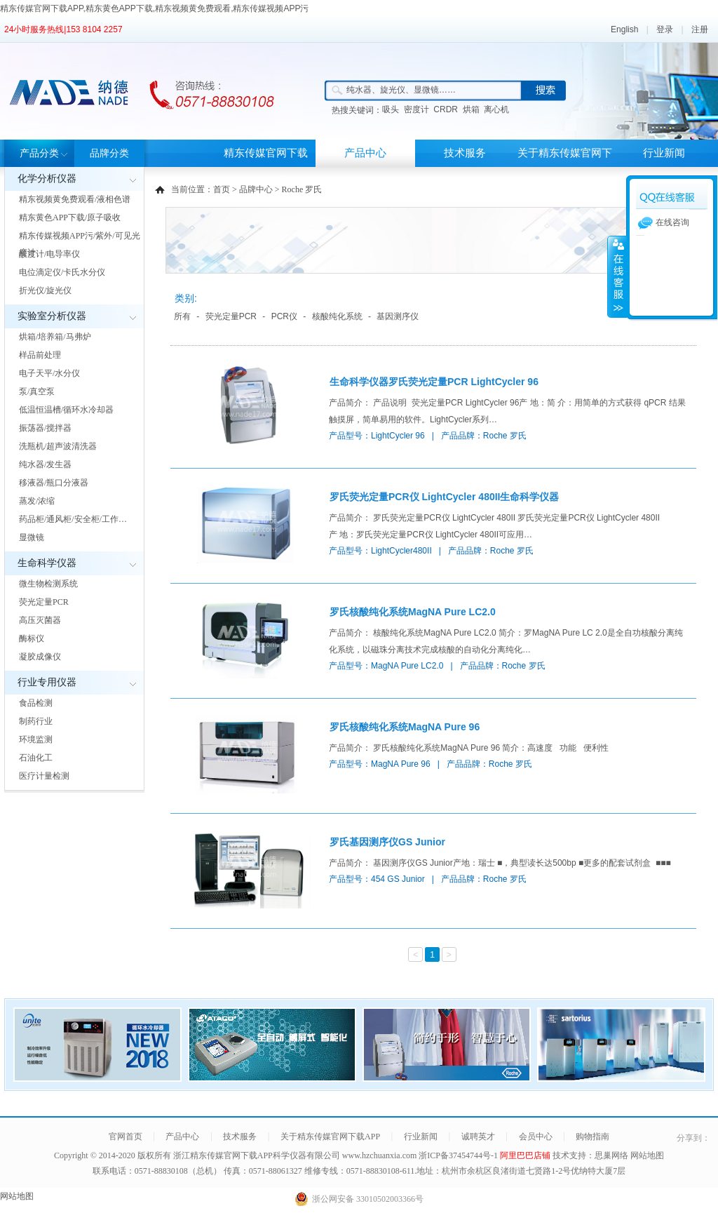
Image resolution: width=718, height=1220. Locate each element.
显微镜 (31, 537)
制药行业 (36, 721)
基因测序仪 (398, 316)
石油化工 (36, 758)
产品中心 (365, 153)
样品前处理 (40, 355)
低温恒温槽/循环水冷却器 (66, 410)
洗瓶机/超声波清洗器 (58, 446)
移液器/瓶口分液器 (53, 483)
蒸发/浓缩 (37, 501)
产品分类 (39, 153)
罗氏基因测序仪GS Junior (387, 841)
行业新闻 (664, 153)
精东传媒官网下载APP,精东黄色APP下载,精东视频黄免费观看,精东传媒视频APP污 (154, 8)
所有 (182, 316)
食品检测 (36, 703)
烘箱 (471, 109)
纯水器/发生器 (45, 464)
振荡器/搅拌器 (45, 428)
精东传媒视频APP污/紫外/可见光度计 (79, 244)
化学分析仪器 (47, 178)
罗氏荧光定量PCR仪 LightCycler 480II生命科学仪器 (445, 496)
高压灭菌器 (40, 620)
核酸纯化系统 (337, 316)
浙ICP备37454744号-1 (459, 1155)
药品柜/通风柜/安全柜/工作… (73, 519)
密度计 (416, 109)
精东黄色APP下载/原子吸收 (70, 217)
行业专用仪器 (47, 682)
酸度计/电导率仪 (49, 254)
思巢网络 (611, 1155)
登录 (664, 29)
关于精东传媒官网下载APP (564, 166)
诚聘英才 (478, 1136)
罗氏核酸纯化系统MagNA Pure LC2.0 (413, 611)
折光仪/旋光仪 (45, 290)
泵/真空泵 (37, 391)
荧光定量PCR (44, 602)
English (624, 29)
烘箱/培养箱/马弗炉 (55, 337)
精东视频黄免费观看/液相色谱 (74, 199)
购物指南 (592, 1136)
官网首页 (125, 1136)
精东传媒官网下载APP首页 (266, 166)
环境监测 (36, 739)
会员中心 (536, 1136)
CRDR (445, 109)
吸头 (390, 109)
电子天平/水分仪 (49, 373)
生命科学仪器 (47, 563)
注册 (699, 29)
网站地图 (647, 1155)
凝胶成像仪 (40, 657)
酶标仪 (31, 638)
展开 (617, 276)
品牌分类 (109, 153)
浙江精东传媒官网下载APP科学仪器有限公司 (256, 1155)
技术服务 (465, 153)
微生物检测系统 (48, 584)
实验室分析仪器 (52, 316)
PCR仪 (284, 316)
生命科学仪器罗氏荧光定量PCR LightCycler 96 (434, 381)
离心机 (496, 109)
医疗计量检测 (44, 776)
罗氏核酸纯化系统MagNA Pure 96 (405, 726)
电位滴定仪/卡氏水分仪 (62, 272)
